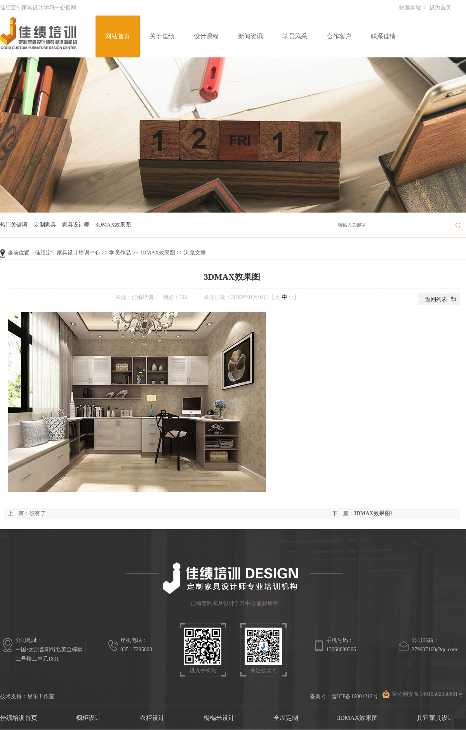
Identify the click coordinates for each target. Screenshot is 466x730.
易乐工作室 (40, 696)
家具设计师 (75, 225)
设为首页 (440, 7)
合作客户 (339, 36)
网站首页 (117, 36)
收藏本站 (410, 7)
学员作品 (120, 253)
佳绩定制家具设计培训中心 (67, 253)
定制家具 (45, 225)
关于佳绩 (162, 36)
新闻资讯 (250, 36)
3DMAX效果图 (113, 225)
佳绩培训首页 (18, 717)
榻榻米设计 (219, 717)
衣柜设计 (152, 717)
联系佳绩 (383, 36)
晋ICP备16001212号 (355, 696)
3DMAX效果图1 (373, 513)
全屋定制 (285, 717)
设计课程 (206, 36)
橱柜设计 (88, 717)
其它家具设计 (435, 717)
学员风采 (294, 36)
